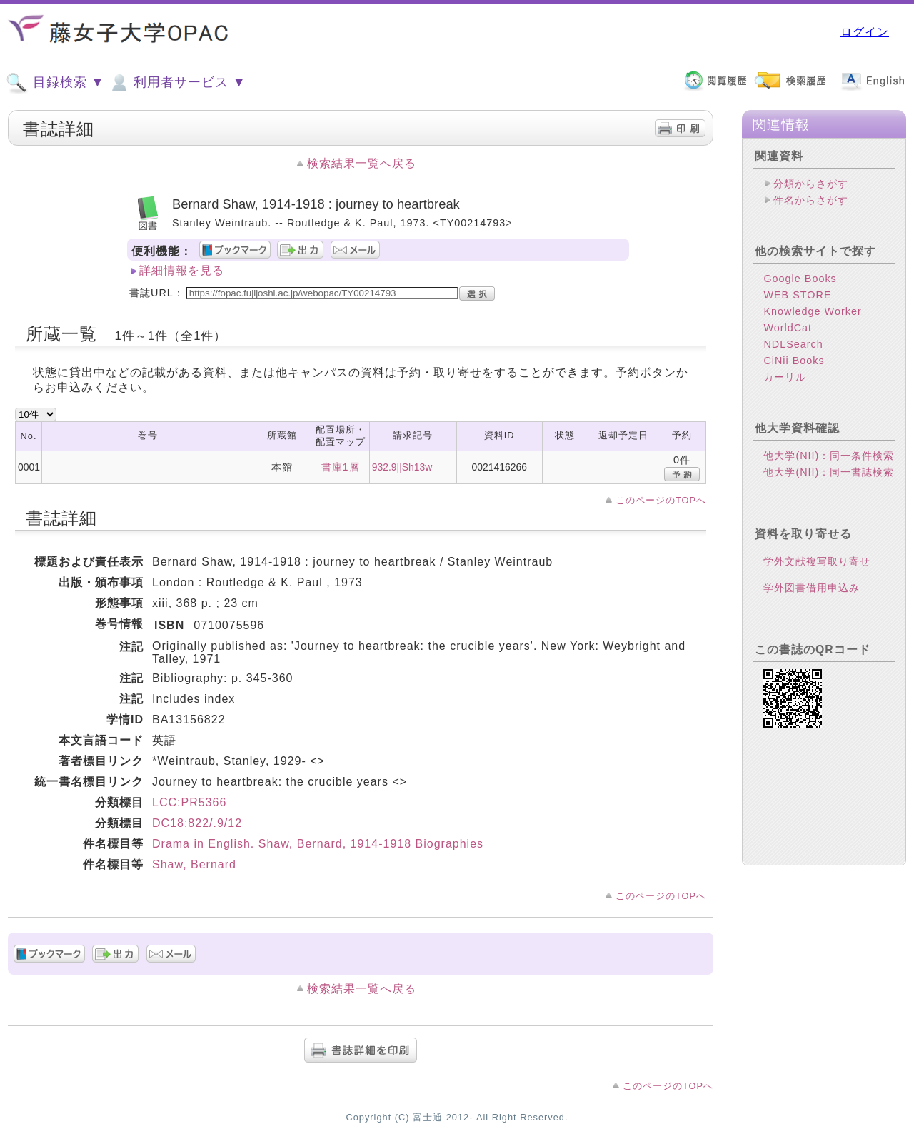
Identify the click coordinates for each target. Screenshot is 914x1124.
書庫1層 (340, 467)
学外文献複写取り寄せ (816, 561)
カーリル (784, 377)
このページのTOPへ (661, 500)
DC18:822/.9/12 (197, 823)
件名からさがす (810, 200)
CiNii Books (793, 360)
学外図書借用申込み (811, 587)
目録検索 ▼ (55, 83)
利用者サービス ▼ (177, 83)
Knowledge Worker (812, 311)
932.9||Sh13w (402, 467)
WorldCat (787, 327)
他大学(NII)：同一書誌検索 (828, 472)
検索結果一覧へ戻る (361, 163)
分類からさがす (810, 183)
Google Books (799, 278)
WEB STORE (797, 295)
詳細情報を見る (181, 270)
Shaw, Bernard (194, 864)
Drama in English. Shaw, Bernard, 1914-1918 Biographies (317, 844)
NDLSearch (793, 344)
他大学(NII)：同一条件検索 (828, 455)
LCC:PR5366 (189, 802)
